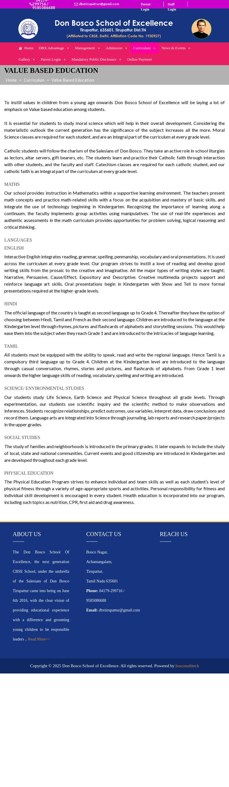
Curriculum (144, 48)
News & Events (176, 48)
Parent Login (53, 59)
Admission (117, 48)
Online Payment (139, 59)
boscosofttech (187, 666)
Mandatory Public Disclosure (97, 59)
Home (28, 48)
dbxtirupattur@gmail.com (99, 4)
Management (87, 48)
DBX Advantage (54, 48)
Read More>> (39, 639)
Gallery (26, 59)
